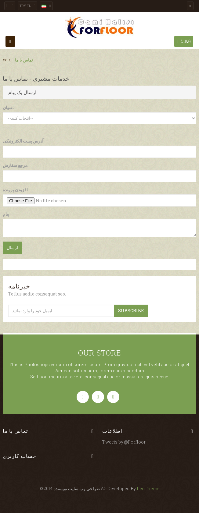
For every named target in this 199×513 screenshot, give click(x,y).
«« (4, 60)
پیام (6, 214)
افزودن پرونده (15, 190)
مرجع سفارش (15, 165)
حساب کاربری (19, 455)
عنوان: (8, 107)
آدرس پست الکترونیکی (23, 141)
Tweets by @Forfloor (124, 442)
